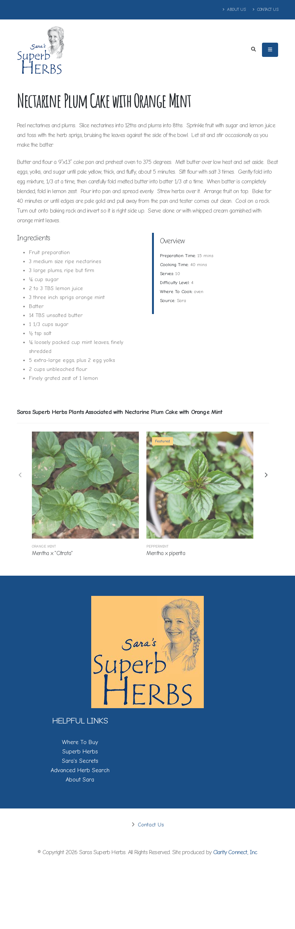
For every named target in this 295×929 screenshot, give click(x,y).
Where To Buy (80, 742)
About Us (234, 9)
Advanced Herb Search (80, 770)
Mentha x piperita (165, 553)
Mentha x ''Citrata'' (52, 553)
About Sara (80, 779)
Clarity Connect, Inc (235, 852)
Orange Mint (44, 546)
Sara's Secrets (80, 761)
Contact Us (265, 9)
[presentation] (20, 475)
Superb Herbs (80, 751)
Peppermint (157, 546)
